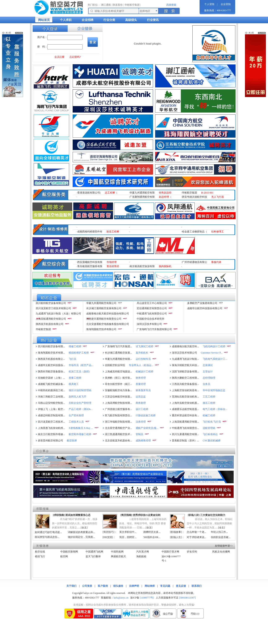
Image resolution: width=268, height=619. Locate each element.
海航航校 (141, 556)
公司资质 (87, 585)
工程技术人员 (76, 421)
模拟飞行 (40, 556)
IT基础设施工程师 (146, 415)
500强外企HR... (151, 537)
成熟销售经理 (143, 440)
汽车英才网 (142, 551)
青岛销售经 (113, 266)
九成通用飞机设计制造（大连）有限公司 (58, 313)
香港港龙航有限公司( (89, 192)
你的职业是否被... (220, 537)
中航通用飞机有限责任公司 (152, 313)
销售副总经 (165, 192)
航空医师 (72, 440)
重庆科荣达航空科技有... (185, 415)
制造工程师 (113, 231)
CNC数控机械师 (211, 440)
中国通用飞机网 (94, 551)
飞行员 (72, 359)
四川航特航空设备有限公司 (51, 303)
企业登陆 (226, 4)
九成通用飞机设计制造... (185, 359)
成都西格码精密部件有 (89, 231)
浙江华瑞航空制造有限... (118, 421)
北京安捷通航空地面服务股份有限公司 (107, 324)
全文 (84, 527)
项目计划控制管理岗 (80, 390)
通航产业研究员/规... (147, 428)
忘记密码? (75, 56)
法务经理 (141, 421)
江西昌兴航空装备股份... (185, 384)
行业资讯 (153, 20)
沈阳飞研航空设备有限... (185, 371)
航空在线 (40, 551)
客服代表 (216, 262)
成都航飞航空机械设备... (51, 384)
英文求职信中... (127, 532)
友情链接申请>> (224, 545)
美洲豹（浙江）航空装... (118, 377)
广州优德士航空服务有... (118, 409)
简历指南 (126, 515)
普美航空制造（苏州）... (185, 440)
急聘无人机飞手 (77, 396)
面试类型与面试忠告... (47, 537)
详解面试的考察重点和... (81, 532)
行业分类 (109, 20)
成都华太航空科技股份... (51, 365)
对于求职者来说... (196, 537)
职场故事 (176, 532)
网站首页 (44, 20)
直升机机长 (142, 352)
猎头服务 (118, 585)
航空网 (64, 556)
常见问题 (165, 585)
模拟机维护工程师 (79, 352)
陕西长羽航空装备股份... (51, 371)
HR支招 (107, 537)
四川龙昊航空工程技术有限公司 (53, 308)
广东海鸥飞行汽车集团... (118, 346)
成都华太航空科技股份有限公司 (204, 308)
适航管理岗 (209, 428)
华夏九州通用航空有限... (118, 359)
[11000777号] (147, 597)
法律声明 (134, 585)
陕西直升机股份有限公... (51, 359)
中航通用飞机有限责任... (185, 428)
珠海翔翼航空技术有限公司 (101, 329)
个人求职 (66, 20)
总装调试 (208, 365)
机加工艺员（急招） (80, 371)
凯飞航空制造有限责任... (118, 415)
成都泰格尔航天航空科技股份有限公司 (107, 313)
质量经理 (141, 384)
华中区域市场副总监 (214, 390)
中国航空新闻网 (69, 551)
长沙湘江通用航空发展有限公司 (103, 308)
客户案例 (103, 585)
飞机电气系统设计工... (215, 359)
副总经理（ (165, 196)
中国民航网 (117, 551)
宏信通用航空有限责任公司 (152, 308)
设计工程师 (142, 409)
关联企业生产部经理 (80, 402)
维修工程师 (75, 346)
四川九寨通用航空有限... (185, 434)
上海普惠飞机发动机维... (51, 428)
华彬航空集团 (132, 4)
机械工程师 (209, 415)
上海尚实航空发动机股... (185, 402)
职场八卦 (194, 515)
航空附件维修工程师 (80, 434)
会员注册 (59, 56)
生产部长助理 (76, 415)
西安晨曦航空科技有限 (89, 262)
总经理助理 (209, 377)
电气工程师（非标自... (215, 409)
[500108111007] (187, 597)
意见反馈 (181, 585)
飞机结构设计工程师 (214, 346)
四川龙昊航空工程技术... (51, 421)
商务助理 (141, 402)
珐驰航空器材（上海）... (51, 377)
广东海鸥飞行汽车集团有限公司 (154, 329)
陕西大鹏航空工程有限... (185, 377)
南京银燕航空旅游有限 (142, 266)
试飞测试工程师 (144, 346)
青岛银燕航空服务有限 (89, 266)
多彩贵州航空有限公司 (50, 440)
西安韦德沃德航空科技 (194, 196)
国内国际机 (165, 266)
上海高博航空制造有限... (118, 402)
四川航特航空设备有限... (51, 346)
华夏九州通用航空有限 (142, 192)
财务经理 (141, 377)
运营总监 (141, 396)
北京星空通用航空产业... (118, 428)
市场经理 (112, 262)
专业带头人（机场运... (141, 365)
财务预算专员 (143, 390)
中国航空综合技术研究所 (150, 318)
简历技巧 (108, 532)
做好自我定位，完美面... (81, 537)
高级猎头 (131, 20)
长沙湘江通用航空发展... (118, 352)
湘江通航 (106, 4)
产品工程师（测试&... (81, 409)
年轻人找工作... (219, 532)
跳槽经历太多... (151, 532)
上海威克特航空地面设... (118, 371)
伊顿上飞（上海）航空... (51, 409)
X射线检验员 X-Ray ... (81, 428)
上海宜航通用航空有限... (185, 421)
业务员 (206, 384)
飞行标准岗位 (210, 434)
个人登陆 (209, 4)
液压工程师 (209, 402)
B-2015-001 (207, 192)
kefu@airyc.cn (120, 597)
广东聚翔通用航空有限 (142, 196)
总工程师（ (111, 192)
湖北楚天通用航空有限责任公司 (103, 318)
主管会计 (208, 371)
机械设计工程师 (144, 371)
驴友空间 (192, 551)
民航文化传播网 (221, 551)
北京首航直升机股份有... (118, 440)
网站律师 (150, 585)
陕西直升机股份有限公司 (49, 324)
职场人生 (176, 537)
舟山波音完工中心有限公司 (152, 303)
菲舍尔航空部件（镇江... (118, 384)
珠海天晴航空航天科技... (185, 365)
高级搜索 (171, 4)
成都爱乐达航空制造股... (185, 409)
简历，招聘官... (127, 537)
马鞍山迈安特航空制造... (51, 402)
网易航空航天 (118, 556)
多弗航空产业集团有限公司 (202, 303)
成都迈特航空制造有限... (51, 415)
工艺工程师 (209, 396)
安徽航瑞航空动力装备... (118, 390)
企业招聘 (87, 20)
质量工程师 (75, 377)
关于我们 (71, 585)
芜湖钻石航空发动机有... (185, 396)
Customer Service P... (211, 352)
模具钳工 (74, 384)
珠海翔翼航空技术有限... (51, 352)
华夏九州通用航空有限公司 (101, 303)
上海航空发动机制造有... (185, 390)
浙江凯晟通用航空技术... (118, 434)
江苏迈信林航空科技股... (118, 396)
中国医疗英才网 (170, 551)
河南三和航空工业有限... (51, 396)
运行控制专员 (143, 359)
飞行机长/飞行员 (212, 421)
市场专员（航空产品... (81, 365)
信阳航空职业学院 (115, 365)
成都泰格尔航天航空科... (185, 346)
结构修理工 (217, 231)
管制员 (139, 434)
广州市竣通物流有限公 (194, 262)
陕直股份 (118, 4)
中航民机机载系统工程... (51, 390)
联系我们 (197, 585)
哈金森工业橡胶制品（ (194, 231)
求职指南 (59, 515)
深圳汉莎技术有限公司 (149, 324)
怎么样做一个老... (196, 532)
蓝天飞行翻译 (93, 556)
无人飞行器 (217, 196)
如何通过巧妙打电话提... (48, 532)
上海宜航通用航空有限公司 (51, 318)
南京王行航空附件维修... (51, 434)
